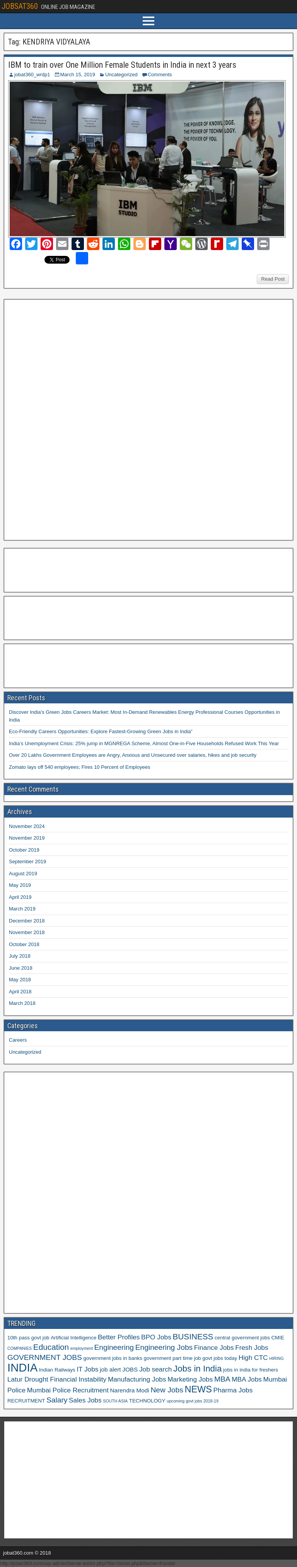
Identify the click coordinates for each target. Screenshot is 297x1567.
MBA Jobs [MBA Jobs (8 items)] (247, 1379)
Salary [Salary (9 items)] (56, 1400)
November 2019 (27, 838)
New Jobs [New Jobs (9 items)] (166, 1390)
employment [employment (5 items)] (81, 1348)
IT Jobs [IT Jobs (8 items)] (87, 1369)
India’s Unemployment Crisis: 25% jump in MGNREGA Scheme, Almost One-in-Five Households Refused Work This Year (144, 743)
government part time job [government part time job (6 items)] (172, 1358)
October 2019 (24, 850)
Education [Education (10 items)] (51, 1346)
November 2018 (27, 932)
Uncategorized (121, 74)
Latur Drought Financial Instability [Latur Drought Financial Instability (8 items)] (56, 1379)
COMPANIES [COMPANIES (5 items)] (19, 1348)
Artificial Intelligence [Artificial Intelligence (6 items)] (73, 1338)
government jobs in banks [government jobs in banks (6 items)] (113, 1358)
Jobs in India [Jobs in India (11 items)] (197, 1368)
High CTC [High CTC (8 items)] (253, 1357)
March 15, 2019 (77, 74)
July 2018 (20, 956)
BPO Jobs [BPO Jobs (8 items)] (156, 1337)
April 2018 (20, 991)
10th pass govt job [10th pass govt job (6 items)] (28, 1338)
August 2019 (23, 873)
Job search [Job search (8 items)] (155, 1369)
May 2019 (20, 885)
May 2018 (20, 979)
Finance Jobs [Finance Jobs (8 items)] (214, 1347)
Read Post (273, 279)
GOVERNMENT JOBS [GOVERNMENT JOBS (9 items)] (44, 1357)
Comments (160, 74)
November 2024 (27, 826)
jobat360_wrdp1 (32, 74)
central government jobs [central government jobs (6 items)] (242, 1338)
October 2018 (24, 944)
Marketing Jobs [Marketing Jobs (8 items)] (190, 1379)
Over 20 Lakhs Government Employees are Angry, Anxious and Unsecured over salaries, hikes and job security (132, 755)
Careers (18, 1040)
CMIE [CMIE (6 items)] (277, 1338)
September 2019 (27, 861)
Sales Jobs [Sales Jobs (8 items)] (85, 1400)
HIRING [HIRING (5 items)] (276, 1358)
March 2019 (22, 909)
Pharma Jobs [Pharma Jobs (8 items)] (233, 1390)
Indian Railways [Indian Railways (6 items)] (57, 1370)
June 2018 (20, 968)
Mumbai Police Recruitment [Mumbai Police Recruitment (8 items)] (68, 1390)
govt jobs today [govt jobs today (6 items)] (219, 1358)
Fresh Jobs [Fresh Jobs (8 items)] (251, 1347)
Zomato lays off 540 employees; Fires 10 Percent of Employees (79, 767)
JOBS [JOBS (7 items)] (130, 1369)
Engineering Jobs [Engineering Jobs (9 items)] (164, 1347)
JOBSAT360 (20, 6)
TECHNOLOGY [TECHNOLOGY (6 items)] (147, 1401)
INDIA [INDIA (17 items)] (22, 1367)
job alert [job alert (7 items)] (110, 1369)
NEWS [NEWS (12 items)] (198, 1389)
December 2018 (27, 921)
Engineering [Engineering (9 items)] (114, 1347)
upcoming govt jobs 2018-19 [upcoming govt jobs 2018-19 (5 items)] (192, 1401)
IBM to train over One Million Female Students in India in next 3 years (122, 65)
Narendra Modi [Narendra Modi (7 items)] (129, 1390)
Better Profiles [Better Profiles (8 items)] (119, 1337)
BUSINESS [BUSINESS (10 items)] (192, 1336)
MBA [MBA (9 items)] (222, 1379)
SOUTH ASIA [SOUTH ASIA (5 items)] (115, 1401)
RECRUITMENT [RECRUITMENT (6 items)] (26, 1401)
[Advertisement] (65, 419)
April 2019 (20, 897)
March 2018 (22, 1003)
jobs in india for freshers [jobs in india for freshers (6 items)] (250, 1370)
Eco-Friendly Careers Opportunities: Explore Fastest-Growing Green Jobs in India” (101, 731)
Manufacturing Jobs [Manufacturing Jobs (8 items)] (137, 1379)
